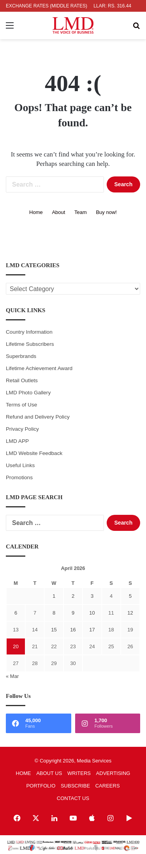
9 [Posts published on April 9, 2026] (73, 613)
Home (36, 212)
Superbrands (21, 356)
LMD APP (17, 441)
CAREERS (107, 786)
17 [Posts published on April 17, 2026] (92, 630)
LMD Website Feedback (34, 453)
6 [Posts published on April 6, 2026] (15, 613)
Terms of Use (21, 405)
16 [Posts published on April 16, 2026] (73, 630)
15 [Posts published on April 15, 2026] (53, 630)
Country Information (29, 332)
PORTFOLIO (40, 786)
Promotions (19, 477)
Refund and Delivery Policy (38, 417)
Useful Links (20, 465)
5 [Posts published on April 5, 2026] (130, 596)
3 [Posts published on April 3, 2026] (92, 596)
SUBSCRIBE (75, 786)
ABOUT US (49, 773)
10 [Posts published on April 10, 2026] (92, 613)
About (58, 212)
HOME (23, 773)
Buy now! (106, 212)
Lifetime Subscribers (30, 344)
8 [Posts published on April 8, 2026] (54, 613)
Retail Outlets (22, 380)
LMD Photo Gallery (28, 393)
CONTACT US (73, 798)
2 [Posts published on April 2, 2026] (73, 596)
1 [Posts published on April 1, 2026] (54, 596)
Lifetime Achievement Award (39, 368)
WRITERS (79, 773)
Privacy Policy (22, 429)
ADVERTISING (113, 773)
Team (80, 212)
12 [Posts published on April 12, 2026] (130, 613)
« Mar (12, 676)
